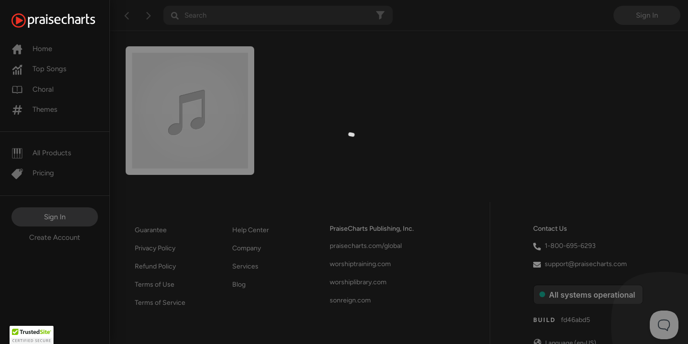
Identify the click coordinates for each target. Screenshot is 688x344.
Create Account (54, 237)
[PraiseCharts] (65, 20)
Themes (34, 109)
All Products (41, 153)
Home (31, 48)
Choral (32, 89)
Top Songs (38, 68)
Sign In (54, 217)
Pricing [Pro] (32, 173)
